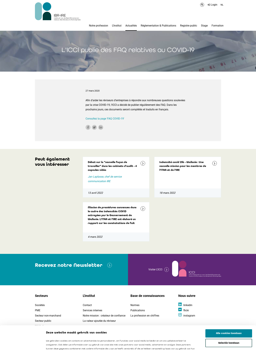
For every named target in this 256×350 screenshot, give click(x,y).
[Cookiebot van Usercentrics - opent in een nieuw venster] (21, 343)
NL (222, 4)
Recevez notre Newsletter (68, 265)
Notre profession (98, 25)
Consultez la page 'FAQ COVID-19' (105, 118)
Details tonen (186, 343)
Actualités (131, 25)
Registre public (188, 25)
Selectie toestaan (228, 319)
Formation (218, 25)
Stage (204, 25)
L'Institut (116, 25)
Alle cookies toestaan (229, 309)
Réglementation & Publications (158, 25)
